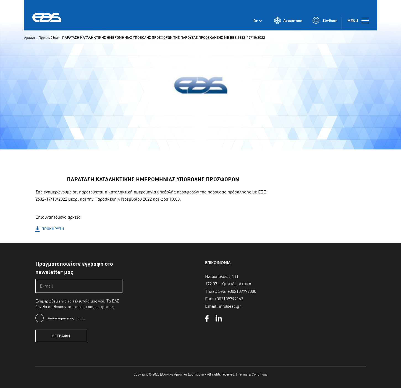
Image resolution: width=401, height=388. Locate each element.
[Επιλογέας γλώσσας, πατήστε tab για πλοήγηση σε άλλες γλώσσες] (257, 21)
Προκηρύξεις (48, 37)
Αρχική (29, 37)
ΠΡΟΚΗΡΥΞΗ (49, 229)
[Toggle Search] (288, 21)
